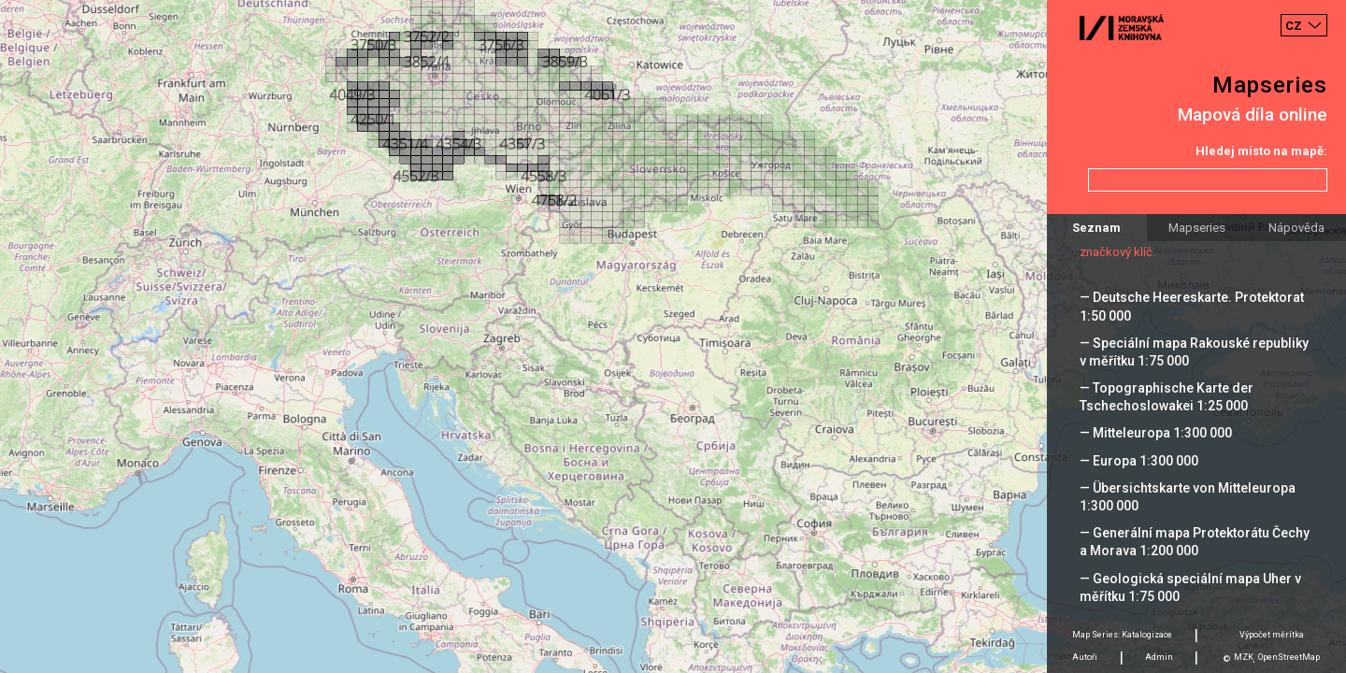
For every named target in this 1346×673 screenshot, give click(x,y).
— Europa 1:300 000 (1139, 460)
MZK (1243, 657)
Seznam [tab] (1096, 228)
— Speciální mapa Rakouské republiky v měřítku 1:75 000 (1194, 352)
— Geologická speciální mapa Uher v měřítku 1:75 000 (1190, 587)
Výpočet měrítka (1271, 634)
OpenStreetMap (1289, 657)
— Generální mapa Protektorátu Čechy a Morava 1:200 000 (1195, 541)
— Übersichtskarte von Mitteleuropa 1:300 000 (1188, 496)
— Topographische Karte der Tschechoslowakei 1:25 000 (1166, 396)
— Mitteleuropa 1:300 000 (1156, 432)
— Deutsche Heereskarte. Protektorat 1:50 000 (1192, 306)
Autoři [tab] (1084, 657)
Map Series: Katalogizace (1122, 634)
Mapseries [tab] (1196, 228)
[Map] (673, 336)
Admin (1159, 657)
